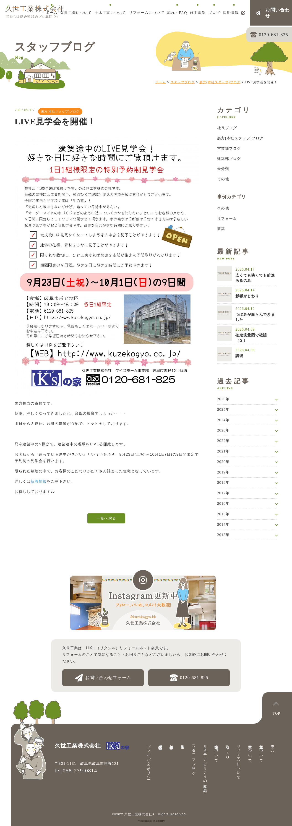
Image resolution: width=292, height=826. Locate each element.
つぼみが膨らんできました (255, 317)
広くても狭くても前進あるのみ (255, 277)
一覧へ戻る (106, 518)
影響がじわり (247, 296)
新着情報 (39, 481)
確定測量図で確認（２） (251, 337)
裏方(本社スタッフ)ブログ (219, 82)
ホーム (160, 82)
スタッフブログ (182, 82)
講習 (239, 356)
